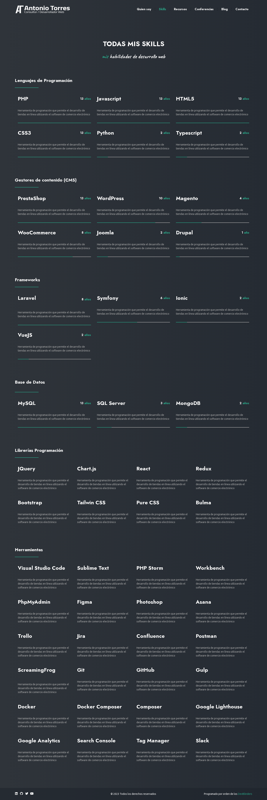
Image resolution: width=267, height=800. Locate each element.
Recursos (180, 9)
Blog (224, 9)
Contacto (241, 9)
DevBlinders (245, 793)
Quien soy (144, 9)
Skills (162, 9)
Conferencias (204, 9)
